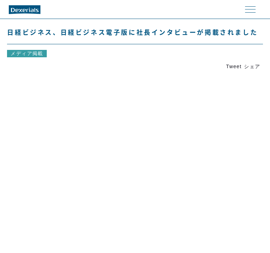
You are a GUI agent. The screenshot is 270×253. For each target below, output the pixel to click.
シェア (252, 66)
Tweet (234, 66)
